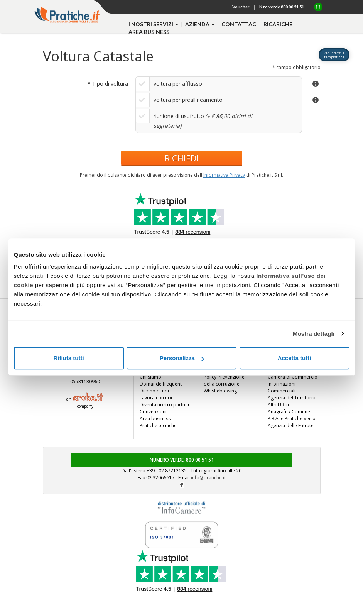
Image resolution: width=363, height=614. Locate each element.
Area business (148, 32)
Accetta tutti (294, 358)
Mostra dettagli (313, 333)
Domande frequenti (161, 384)
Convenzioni (153, 411)
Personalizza (182, 358)
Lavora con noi (156, 397)
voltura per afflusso (178, 83)
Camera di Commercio (292, 377)
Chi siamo (150, 377)
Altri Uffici (278, 404)
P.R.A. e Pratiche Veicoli (293, 418)
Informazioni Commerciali (281, 387)
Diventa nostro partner (165, 404)
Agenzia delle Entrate (291, 425)
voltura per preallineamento (188, 99)
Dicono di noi (154, 390)
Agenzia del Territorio (292, 397)
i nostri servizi (153, 24)
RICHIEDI (182, 158)
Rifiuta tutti (68, 358)
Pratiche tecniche (158, 425)
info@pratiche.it (208, 477)
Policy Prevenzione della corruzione (224, 380)
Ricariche (277, 24)
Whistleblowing (220, 390)
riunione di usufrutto (179, 116)
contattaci (239, 24)
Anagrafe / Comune (289, 411)
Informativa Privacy (224, 175)
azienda (200, 24)
